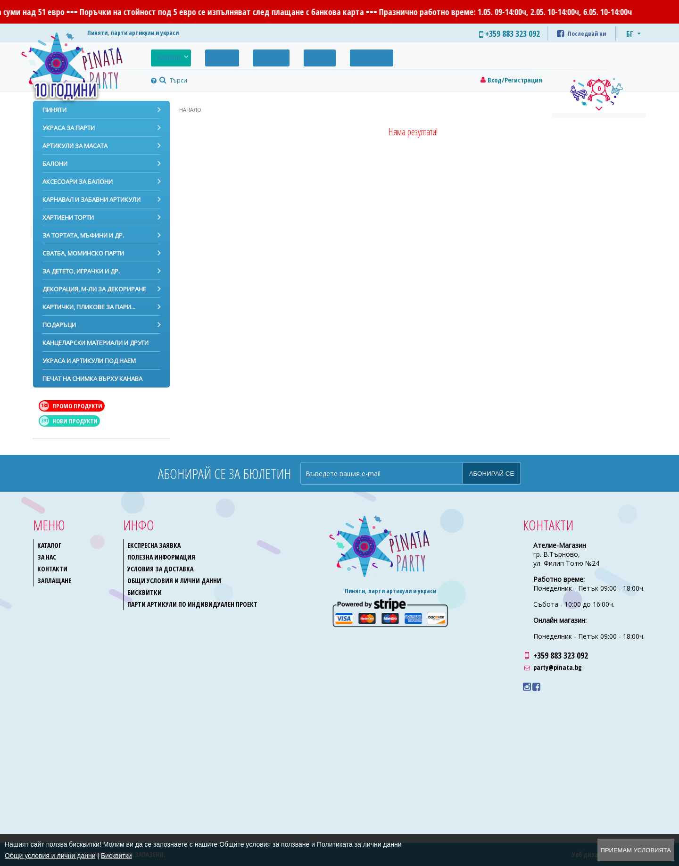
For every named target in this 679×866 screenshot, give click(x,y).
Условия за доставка (160, 568)
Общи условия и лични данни (174, 580)
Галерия (248, 55)
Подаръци (59, 325)
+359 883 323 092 (560, 655)
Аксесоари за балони (77, 181)
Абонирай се (491, 473)
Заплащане (54, 580)
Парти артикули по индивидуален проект (192, 604)
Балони (54, 163)
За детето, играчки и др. (81, 271)
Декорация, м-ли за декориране (94, 289)
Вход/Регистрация (515, 79)
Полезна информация (161, 557)
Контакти (330, 55)
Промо (208, 55)
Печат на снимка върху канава (92, 378)
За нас (287, 55)
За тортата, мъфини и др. (83, 235)
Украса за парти (68, 128)
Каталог (165, 55)
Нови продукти (69, 421)
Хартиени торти (68, 217)
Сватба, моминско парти (83, 253)
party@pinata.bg (557, 667)
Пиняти (54, 110)
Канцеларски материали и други (95, 342)
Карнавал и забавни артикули (91, 199)
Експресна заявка (154, 545)
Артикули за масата (75, 145)
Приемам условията (636, 850)
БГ (629, 34)
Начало (190, 109)
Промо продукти (71, 406)
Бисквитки (144, 592)
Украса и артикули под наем (89, 360)
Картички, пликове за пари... (88, 307)
